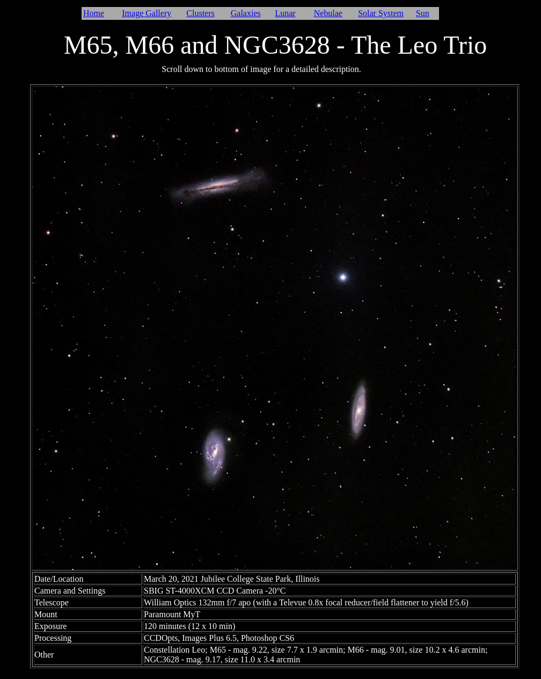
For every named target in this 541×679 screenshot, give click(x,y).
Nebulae (328, 13)
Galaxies (246, 13)
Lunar (285, 13)
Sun (422, 13)
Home (93, 13)
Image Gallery (146, 13)
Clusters (200, 13)
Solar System (381, 13)
